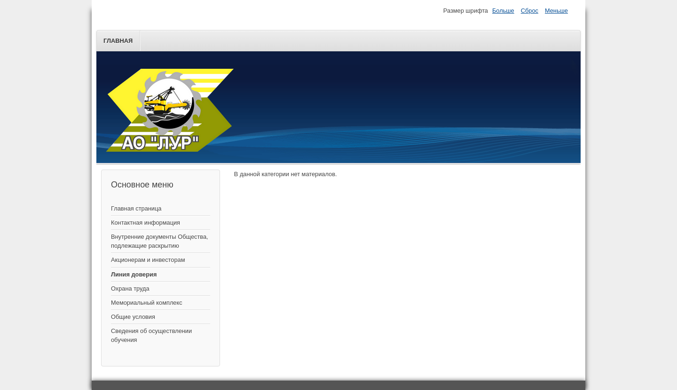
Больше (503, 10)
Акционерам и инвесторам (148, 259)
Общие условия (133, 316)
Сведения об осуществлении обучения (151, 335)
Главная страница (136, 208)
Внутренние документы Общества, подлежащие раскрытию (159, 241)
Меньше (556, 10)
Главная (118, 40)
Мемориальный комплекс (146, 302)
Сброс (529, 10)
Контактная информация (145, 222)
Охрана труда (130, 288)
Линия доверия (134, 274)
